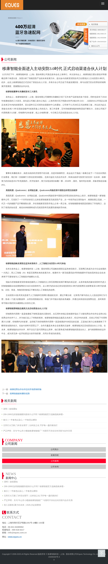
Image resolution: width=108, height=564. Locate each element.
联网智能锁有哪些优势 (20, 393)
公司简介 (55, 449)
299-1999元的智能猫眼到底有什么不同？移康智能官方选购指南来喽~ (33, 414)
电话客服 (94, 24)
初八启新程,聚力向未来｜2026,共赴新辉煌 (22, 505)
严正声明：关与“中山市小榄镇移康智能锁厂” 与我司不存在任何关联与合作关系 (37, 431)
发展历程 (55, 455)
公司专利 (55, 467)
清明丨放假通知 (10, 409)
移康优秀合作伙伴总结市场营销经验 (25, 389)
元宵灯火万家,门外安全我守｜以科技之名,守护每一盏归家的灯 (30, 425)
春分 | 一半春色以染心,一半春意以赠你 (20, 420)
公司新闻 (55, 461)
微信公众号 (95, 46)
